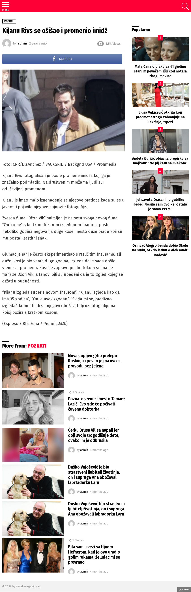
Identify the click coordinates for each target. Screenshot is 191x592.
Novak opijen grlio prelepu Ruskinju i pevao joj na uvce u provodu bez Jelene (95, 361)
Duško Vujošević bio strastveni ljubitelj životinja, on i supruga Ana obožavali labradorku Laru (96, 509)
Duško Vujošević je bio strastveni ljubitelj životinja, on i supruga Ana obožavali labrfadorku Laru (94, 474)
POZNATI (37, 346)
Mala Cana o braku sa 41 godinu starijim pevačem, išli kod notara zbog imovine (160, 71)
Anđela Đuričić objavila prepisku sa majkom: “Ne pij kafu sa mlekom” (160, 161)
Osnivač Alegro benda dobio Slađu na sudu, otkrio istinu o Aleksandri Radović (160, 250)
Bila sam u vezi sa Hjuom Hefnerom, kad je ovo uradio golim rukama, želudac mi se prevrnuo (94, 554)
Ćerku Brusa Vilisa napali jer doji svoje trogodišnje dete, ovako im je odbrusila (93, 435)
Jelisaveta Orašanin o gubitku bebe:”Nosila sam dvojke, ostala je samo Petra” (160, 204)
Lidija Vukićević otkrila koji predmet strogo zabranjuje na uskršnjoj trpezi (160, 117)
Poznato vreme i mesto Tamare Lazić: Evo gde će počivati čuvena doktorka (96, 404)
